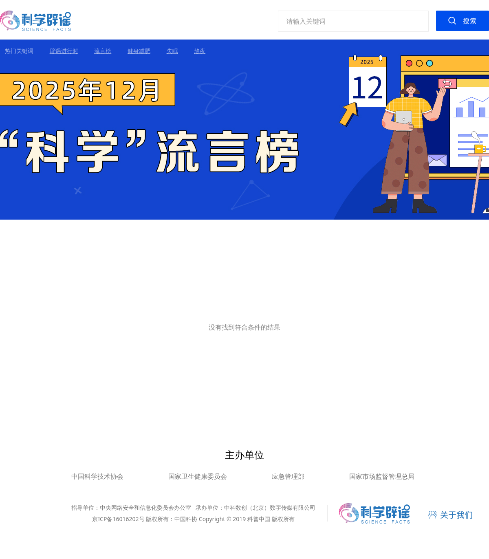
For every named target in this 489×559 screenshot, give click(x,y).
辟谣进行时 (64, 51)
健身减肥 (139, 51)
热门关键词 (19, 51)
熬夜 (199, 51)
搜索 (470, 20)
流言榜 (102, 51)
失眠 (172, 51)
